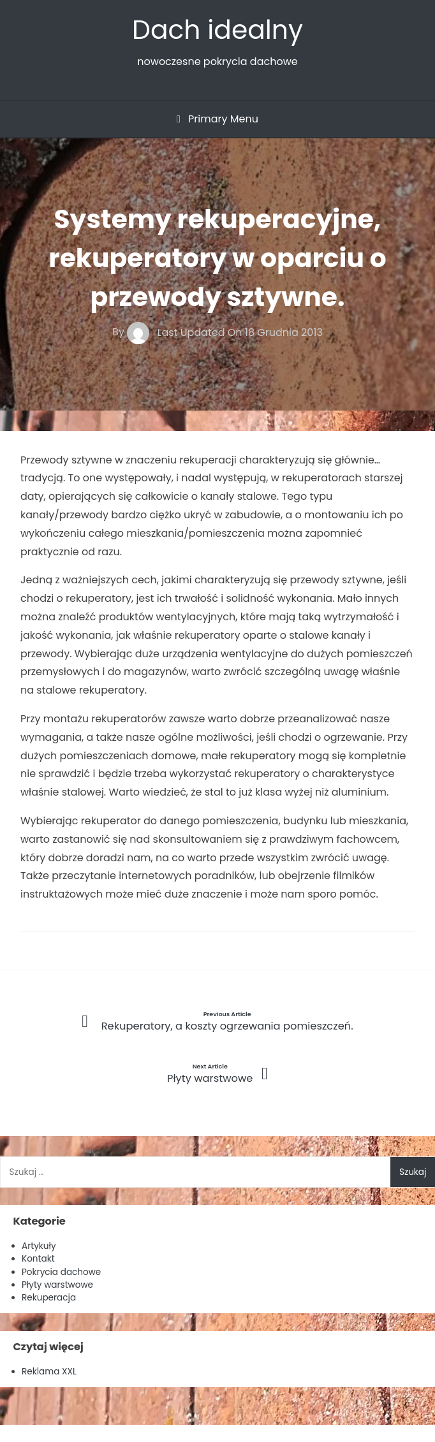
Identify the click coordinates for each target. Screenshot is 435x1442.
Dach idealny (217, 29)
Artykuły (39, 1246)
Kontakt (38, 1259)
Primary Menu (217, 119)
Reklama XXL (49, 1372)
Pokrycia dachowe (61, 1272)
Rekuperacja (49, 1298)
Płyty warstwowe (57, 1285)
